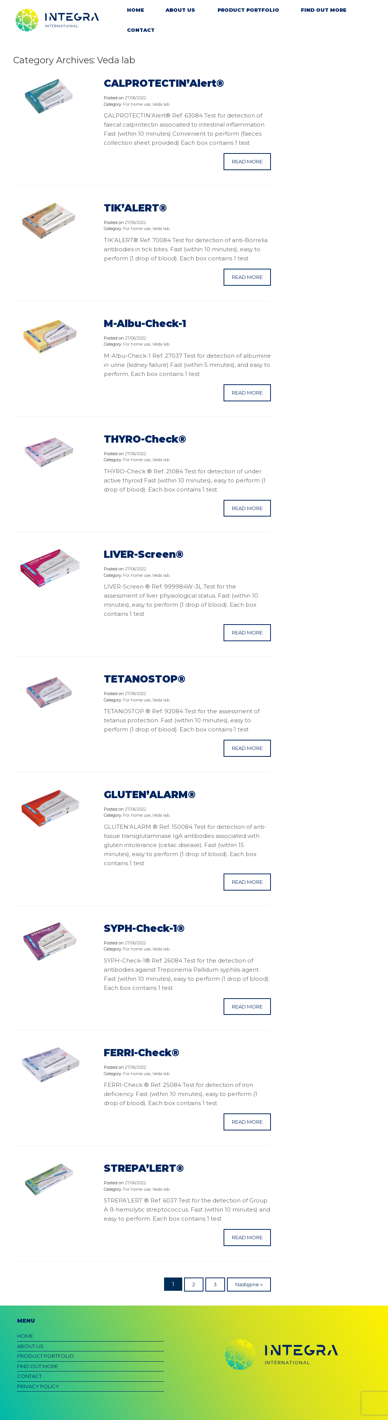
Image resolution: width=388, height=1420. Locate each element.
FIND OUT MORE (323, 10)
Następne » (249, 1284)
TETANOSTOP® (144, 679)
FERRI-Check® (141, 1053)
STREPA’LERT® (144, 1168)
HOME (135, 10)
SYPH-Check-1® (144, 928)
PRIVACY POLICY (38, 1386)
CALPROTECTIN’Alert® (164, 83)
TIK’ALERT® (135, 208)
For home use (136, 104)
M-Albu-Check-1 (145, 324)
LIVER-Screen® (143, 554)
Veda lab (160, 104)
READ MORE (247, 161)
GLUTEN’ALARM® (150, 795)
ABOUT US (180, 10)
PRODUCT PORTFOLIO (248, 10)
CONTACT (141, 30)
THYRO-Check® (145, 439)
